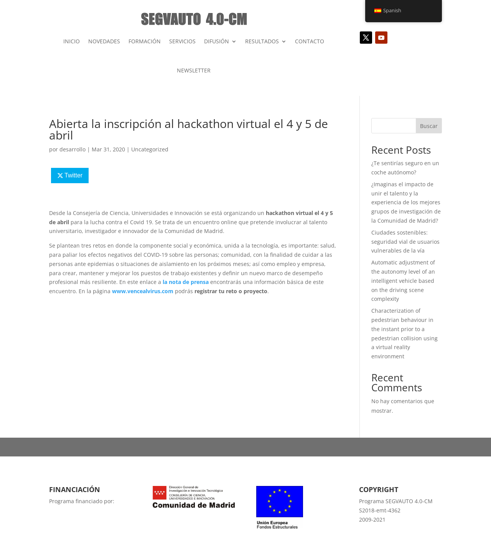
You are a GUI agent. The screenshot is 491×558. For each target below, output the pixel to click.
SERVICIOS (182, 41)
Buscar (429, 126)
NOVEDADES (104, 41)
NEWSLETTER (194, 70)
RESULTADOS (262, 41)
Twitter (73, 175)
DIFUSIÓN (216, 41)
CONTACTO (309, 41)
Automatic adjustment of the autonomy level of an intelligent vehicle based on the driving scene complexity (403, 280)
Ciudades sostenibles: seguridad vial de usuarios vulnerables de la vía (405, 241)
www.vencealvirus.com (142, 291)
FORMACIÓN (145, 41)
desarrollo (72, 149)
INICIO (71, 41)
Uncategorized (149, 149)
